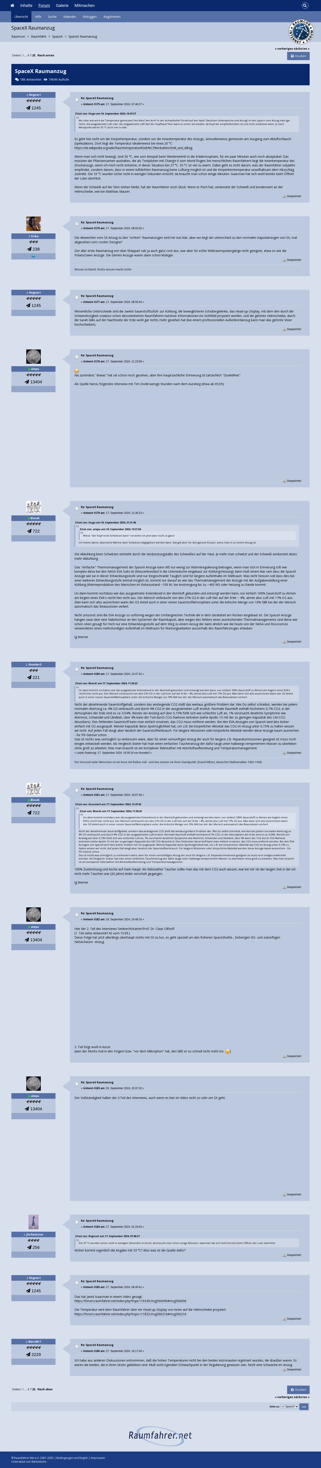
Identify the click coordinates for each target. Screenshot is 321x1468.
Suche (52, 16)
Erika (35, 236)
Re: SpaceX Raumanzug (97, 98)
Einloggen (90, 16)
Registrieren (112, 16)
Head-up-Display (247, 311)
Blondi (35, 518)
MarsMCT (34, 1341)
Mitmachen (84, 5)
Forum (44, 5)
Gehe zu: (275, 1406)
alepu (35, 369)
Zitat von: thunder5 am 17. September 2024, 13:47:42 (108, 804)
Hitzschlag (286, 169)
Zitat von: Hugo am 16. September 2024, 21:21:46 (105, 522)
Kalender (69, 16)
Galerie (62, 5)
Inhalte (26, 5)
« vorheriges (284, 49)
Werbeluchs (38, 1462)
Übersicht (21, 16)
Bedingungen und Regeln (72, 1458)
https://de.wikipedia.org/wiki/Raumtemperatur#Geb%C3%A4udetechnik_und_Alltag (133, 148)
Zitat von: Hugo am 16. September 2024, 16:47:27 (105, 113)
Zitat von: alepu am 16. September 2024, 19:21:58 (110, 529)
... (26, 55)
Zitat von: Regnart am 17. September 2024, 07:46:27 (107, 1236)
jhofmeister (34, 1234)
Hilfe (38, 16)
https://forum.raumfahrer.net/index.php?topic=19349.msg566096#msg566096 (130, 1301)
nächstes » (302, 49)
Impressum (98, 1458)
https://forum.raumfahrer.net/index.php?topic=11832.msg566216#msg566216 (130, 1314)
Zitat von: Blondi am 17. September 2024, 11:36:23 (106, 683)
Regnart (35, 95)
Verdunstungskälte (159, 554)
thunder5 (34, 664)
